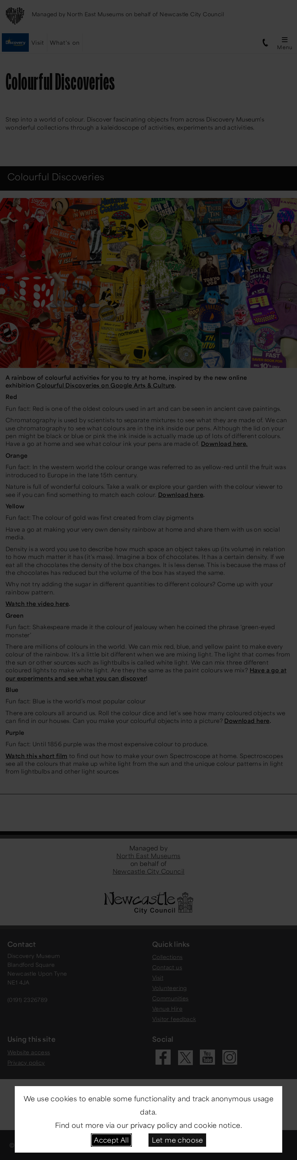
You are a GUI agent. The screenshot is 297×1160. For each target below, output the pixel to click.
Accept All (111, 1139)
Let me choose (177, 1139)
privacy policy (154, 1124)
